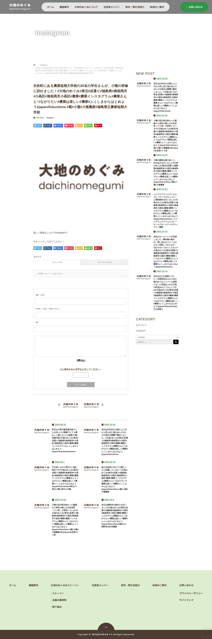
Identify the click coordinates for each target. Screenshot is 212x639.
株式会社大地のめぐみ (102, 634)
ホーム (50, 7)
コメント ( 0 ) (57, 262)
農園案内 (64, 7)
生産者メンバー (112, 7)
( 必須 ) (40, 295)
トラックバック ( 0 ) (104, 262)
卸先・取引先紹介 (135, 7)
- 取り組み (56, 606)
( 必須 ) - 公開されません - (48, 309)
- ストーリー (57, 593)
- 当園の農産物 (58, 600)
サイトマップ (186, 600)
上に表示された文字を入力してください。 (81, 369)
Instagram (50, 118)
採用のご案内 (157, 7)
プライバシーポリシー (191, 593)
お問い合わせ (194, 7)
